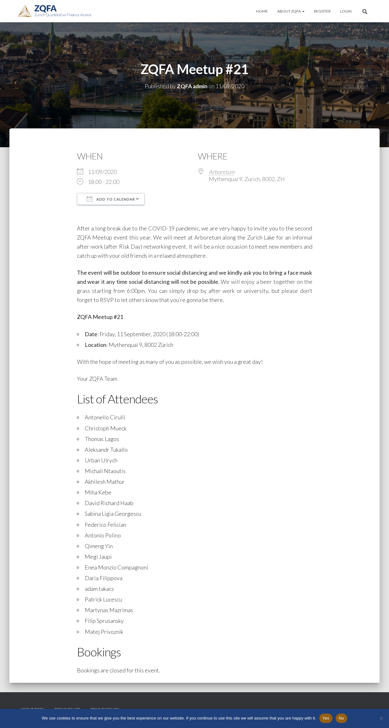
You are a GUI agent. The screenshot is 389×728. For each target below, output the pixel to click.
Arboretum (222, 171)
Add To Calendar (111, 199)
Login (346, 11)
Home (262, 11)
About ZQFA (291, 11)
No (341, 718)
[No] (381, 718)
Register (322, 11)
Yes (325, 718)
